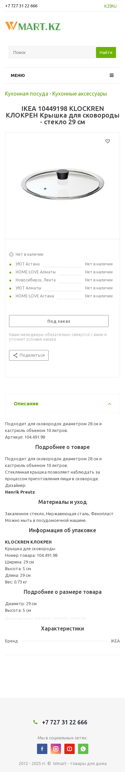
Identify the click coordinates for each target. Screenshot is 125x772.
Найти (106, 52)
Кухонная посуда (26, 94)
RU (114, 6)
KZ (107, 6)
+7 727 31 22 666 (21, 5)
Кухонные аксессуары (79, 94)
